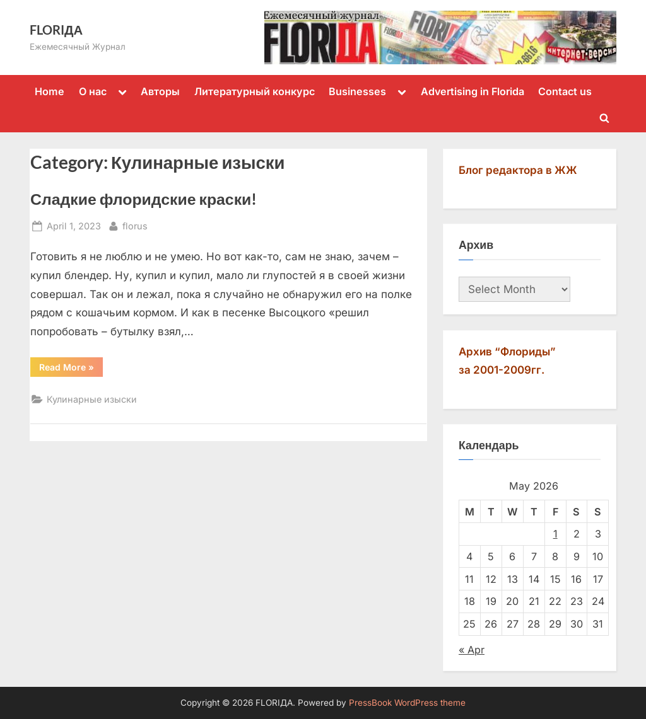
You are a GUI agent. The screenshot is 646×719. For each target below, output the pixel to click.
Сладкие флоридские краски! (143, 199)
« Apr (471, 649)
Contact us (565, 91)
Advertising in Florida (472, 91)
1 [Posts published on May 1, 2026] (555, 533)
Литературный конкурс (254, 91)
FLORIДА (56, 29)
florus (135, 224)
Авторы (160, 91)
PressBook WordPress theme (407, 703)
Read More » (71, 369)
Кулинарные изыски (92, 399)
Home (49, 91)
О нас (93, 91)
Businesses (357, 91)
